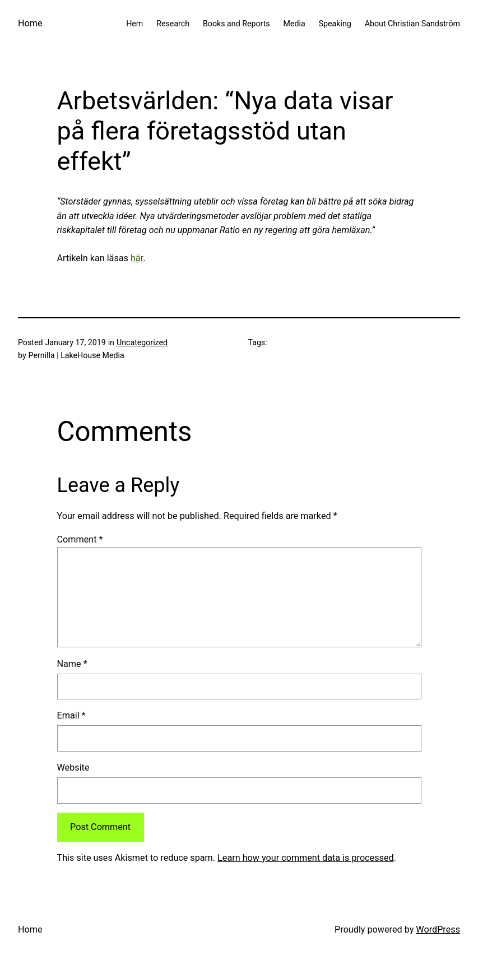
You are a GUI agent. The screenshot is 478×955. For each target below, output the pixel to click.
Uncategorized (142, 342)
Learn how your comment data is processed (305, 857)
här (137, 258)
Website (73, 767)
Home (30, 23)
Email (71, 715)
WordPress (438, 929)
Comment (80, 539)
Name (72, 664)
